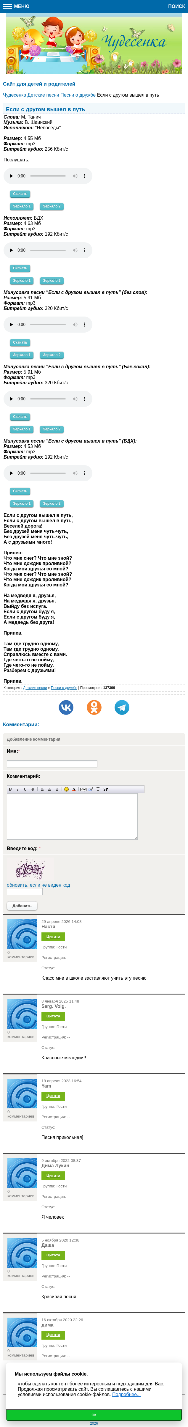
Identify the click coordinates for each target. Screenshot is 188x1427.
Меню (16, 6)
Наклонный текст (18, 789)
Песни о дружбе (64, 688)
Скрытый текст (83, 789)
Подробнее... (126, 1394)
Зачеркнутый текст (32, 789)
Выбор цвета (73, 789)
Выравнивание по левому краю (42, 789)
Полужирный (10, 789)
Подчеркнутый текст (25, 789)
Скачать (20, 194)
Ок (94, 1415)
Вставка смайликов (66, 789)
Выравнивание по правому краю (57, 789)
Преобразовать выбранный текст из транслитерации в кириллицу (98, 789)
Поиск (176, 6)
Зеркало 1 (21, 206)
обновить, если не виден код (38, 885)
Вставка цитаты (90, 789)
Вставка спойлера (105, 789)
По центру (49, 789)
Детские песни (35, 688)
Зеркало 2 (51, 206)
